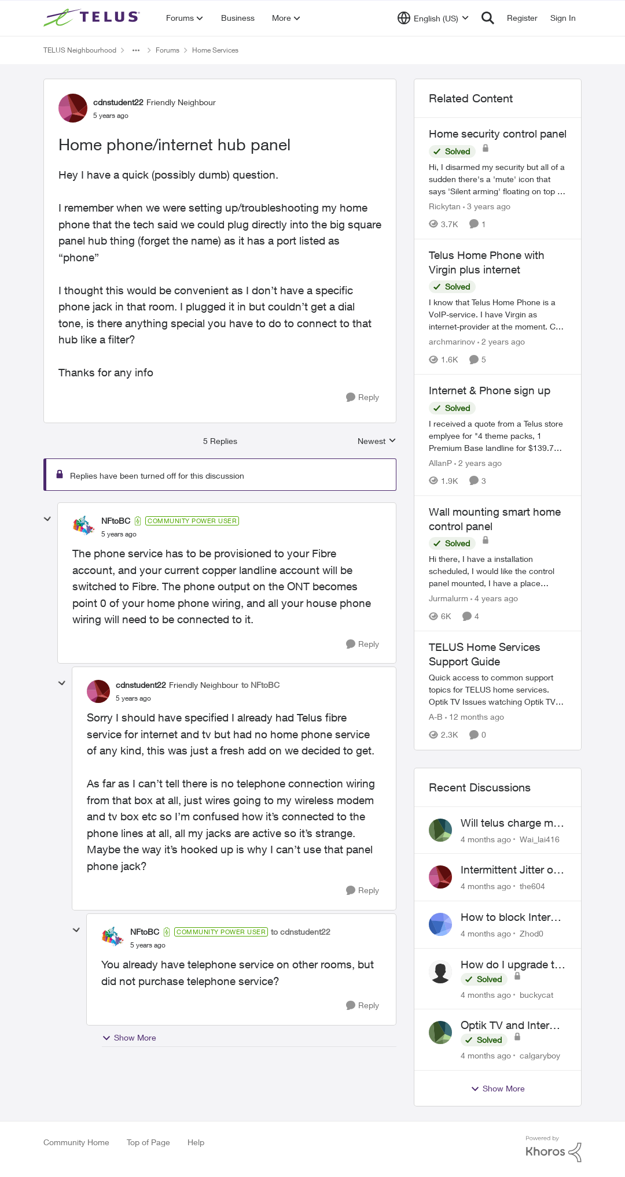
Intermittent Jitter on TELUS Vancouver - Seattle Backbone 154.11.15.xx (510, 870)
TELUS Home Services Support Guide (485, 654)
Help (196, 1142)
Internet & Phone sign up (489, 390)
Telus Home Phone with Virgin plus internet (487, 262)
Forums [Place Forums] (167, 50)
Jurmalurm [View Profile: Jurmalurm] (448, 598)
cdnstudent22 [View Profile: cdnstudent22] (118, 102)
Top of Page (148, 1142)
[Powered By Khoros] (554, 1149)
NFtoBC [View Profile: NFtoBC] (115, 520)
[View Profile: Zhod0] (440, 924)
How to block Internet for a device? (513, 917)
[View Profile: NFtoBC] (83, 527)
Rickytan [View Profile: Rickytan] (445, 206)
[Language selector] (433, 17)
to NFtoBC (260, 685)
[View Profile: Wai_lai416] (440, 830)
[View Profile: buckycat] (440, 971)
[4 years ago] (494, 598)
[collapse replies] (47, 519)
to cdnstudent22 (300, 932)
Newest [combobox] (377, 441)
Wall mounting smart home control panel (495, 518)
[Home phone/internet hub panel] (119, 534)
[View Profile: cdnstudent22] (72, 108)
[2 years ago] (501, 341)
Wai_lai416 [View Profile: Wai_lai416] (540, 838)
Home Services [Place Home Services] (215, 50)
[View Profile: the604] (440, 877)
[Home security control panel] (498, 179)
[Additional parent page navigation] (136, 50)
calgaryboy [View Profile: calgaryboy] (540, 1055)
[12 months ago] (474, 717)
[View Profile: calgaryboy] (440, 1032)
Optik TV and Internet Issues (513, 1025)
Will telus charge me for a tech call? (510, 823)
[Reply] (362, 397)
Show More (129, 1037)
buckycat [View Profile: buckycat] (536, 994)
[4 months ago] (486, 838)
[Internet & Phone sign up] (498, 435)
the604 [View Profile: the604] (532, 886)
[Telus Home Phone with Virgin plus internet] (498, 314)
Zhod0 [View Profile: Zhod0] (531, 933)
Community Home (76, 1142)
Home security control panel (498, 133)
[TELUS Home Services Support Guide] (498, 690)
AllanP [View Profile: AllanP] (440, 463)
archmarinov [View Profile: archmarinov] (452, 341)
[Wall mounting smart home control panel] (498, 571)
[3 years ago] (486, 206)
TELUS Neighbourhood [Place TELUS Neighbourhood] (79, 50)
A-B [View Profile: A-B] (436, 717)
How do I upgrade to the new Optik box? (511, 965)
